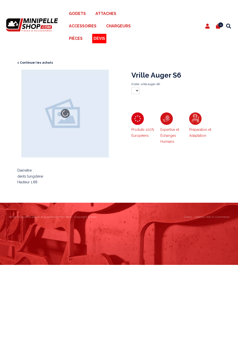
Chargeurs (118, 26)
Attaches (105, 13)
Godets (77, 13)
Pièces (76, 38)
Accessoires (82, 26)
